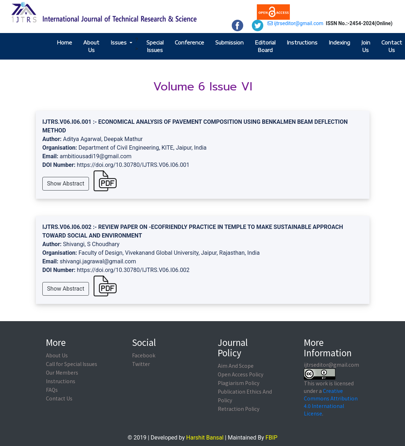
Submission (229, 42)
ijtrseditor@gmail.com (295, 23)
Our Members (62, 372)
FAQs (52, 389)
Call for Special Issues (71, 363)
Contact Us (391, 46)
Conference (189, 42)
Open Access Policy (240, 374)
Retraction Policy (238, 408)
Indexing (339, 42)
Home (64, 42)
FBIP (271, 437)
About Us (91, 46)
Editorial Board (265, 46)
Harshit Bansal (204, 437)
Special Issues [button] (155, 46)
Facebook (143, 355)
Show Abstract (65, 183)
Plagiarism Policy (238, 382)
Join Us (365, 46)
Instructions (302, 42)
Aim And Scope (236, 365)
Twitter (141, 363)
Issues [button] (119, 42)
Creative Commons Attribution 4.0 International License (331, 402)
